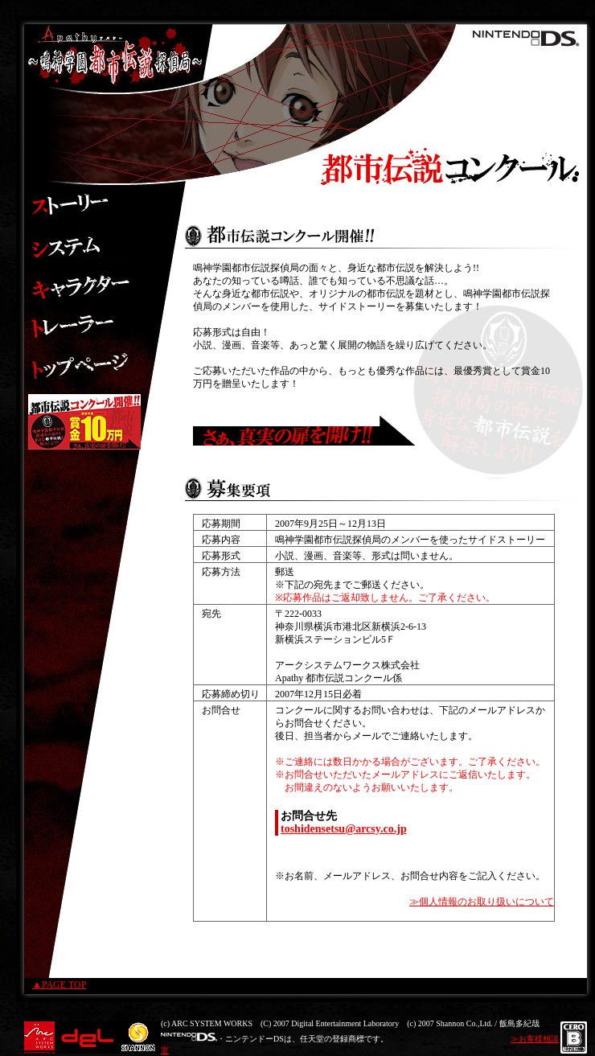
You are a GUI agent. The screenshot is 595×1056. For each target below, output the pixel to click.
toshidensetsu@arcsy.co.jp (344, 829)
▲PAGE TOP (59, 984)
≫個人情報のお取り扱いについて (481, 901)
